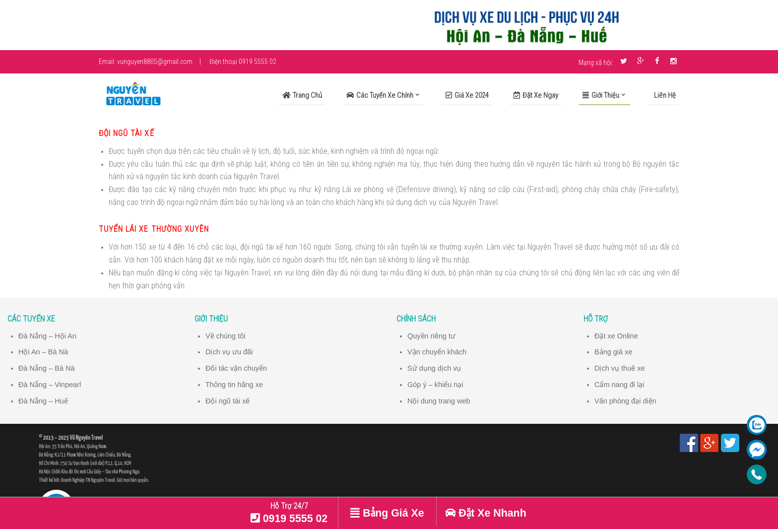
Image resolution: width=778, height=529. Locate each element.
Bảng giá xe (613, 352)
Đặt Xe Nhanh (485, 513)
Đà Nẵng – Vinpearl (50, 384)
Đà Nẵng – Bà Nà (46, 368)
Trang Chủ (302, 95)
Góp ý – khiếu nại (435, 384)
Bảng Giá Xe (387, 513)
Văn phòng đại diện (625, 400)
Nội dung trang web (439, 400)
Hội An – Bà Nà (43, 352)
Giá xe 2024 (467, 95)
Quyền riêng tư (431, 336)
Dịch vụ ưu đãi (229, 352)
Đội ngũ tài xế (227, 400)
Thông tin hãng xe (234, 384)
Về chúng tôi (225, 336)
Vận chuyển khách (437, 352)
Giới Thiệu (601, 95)
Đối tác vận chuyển (236, 368)
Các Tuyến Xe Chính (379, 95)
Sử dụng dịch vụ (434, 368)
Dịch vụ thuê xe (620, 368)
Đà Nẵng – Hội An (47, 336)
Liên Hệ (664, 95)
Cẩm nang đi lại (619, 384)
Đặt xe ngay (536, 95)
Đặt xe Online (616, 336)
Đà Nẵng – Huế (43, 400)
